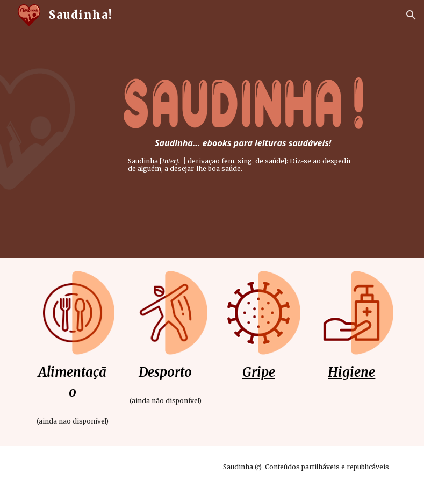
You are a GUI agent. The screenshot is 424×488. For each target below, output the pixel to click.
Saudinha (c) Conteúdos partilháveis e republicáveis (306, 467)
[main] (243, 155)
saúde (274, 161)
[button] (411, 15)
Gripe (258, 372)
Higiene (351, 372)
